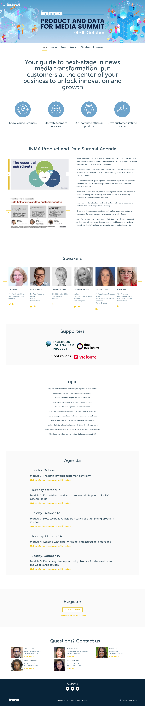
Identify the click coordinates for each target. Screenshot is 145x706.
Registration (98, 47)
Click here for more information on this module (50, 480)
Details (63, 47)
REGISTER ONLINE (72, 610)
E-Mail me (28, 656)
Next (68, 174)
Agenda (54, 47)
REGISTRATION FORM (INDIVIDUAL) (72, 616)
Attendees (85, 47)
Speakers (73, 47)
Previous (8, 174)
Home (44, 47)
